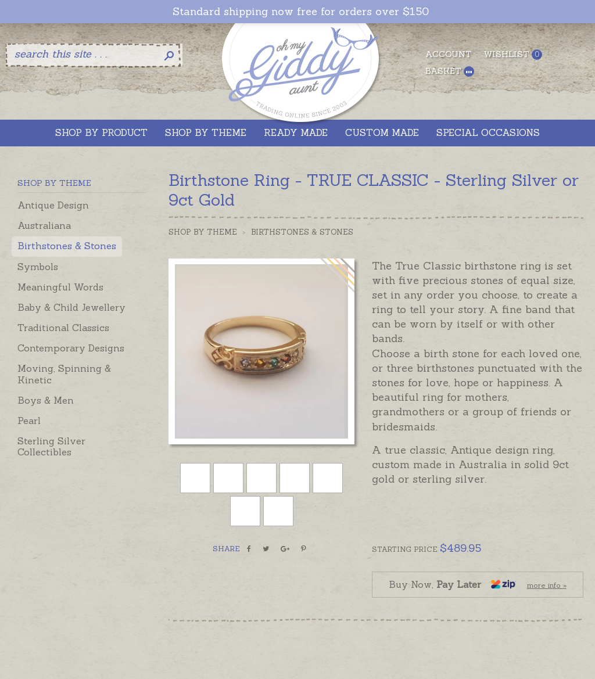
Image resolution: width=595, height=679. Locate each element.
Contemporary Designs (70, 348)
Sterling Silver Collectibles (51, 446)
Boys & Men (45, 400)
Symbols (37, 266)
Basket (449, 71)
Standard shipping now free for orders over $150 (301, 11)
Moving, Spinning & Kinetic (64, 373)
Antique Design (53, 205)
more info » (547, 585)
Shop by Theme (203, 232)
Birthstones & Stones (66, 246)
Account (448, 54)
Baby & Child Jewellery (71, 307)
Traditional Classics (63, 327)
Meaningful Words (60, 287)
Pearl (29, 420)
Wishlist (512, 54)
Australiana (44, 225)
